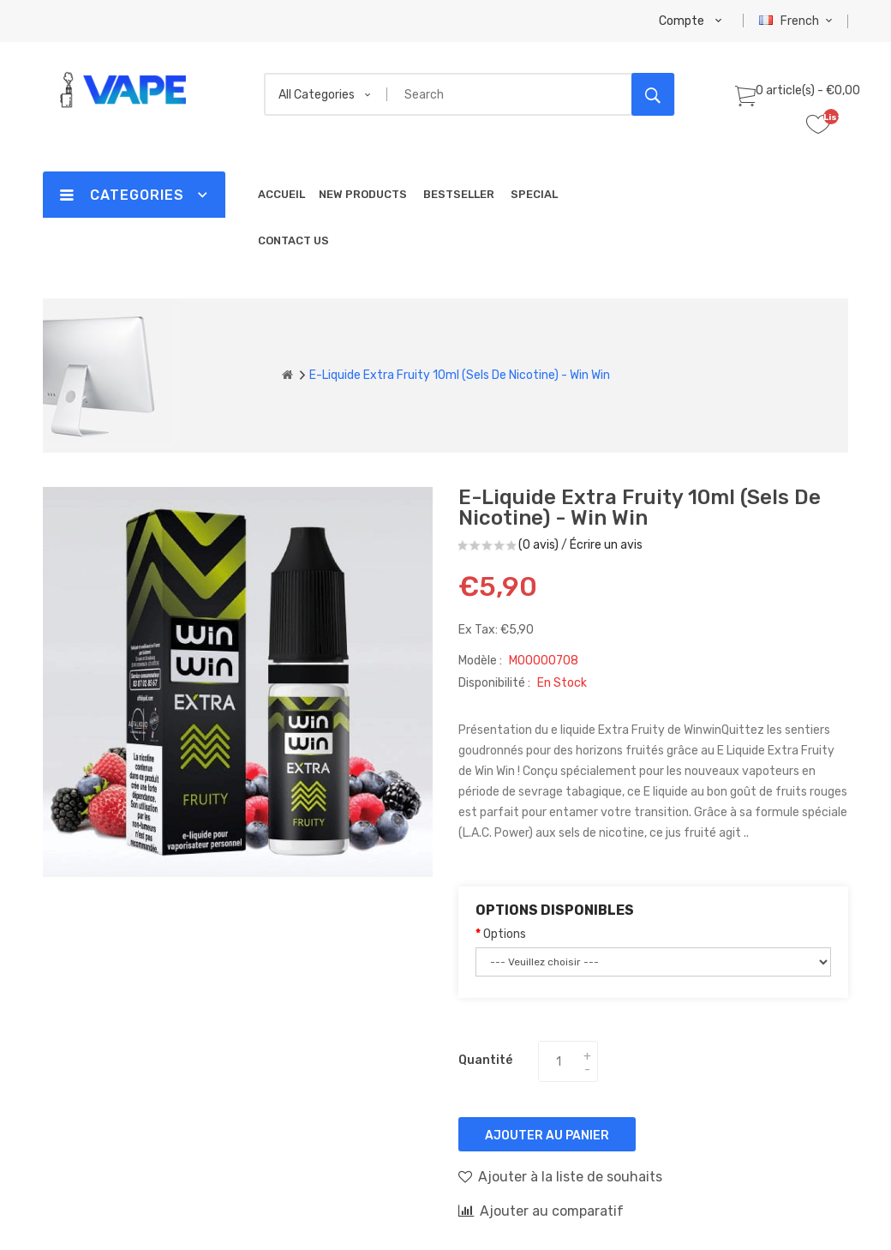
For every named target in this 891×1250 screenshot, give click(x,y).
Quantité (485, 1060)
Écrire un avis (606, 545)
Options (504, 934)
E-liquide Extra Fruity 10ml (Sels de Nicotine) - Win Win (459, 375)
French (798, 21)
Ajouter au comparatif (541, 1210)
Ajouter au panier (547, 1135)
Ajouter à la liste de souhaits (560, 1176)
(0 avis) (538, 545)
